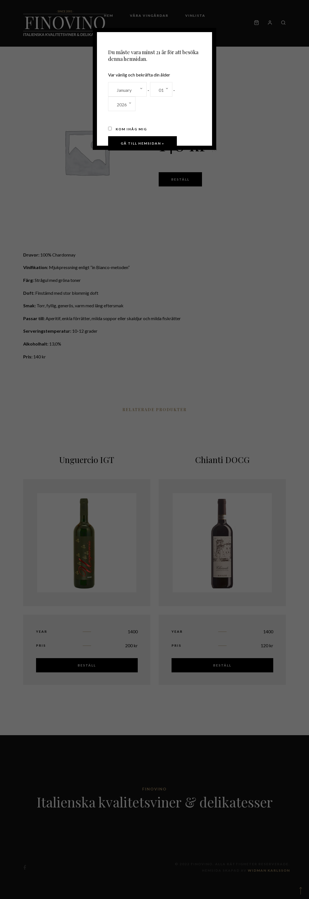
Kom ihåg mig (127, 129)
